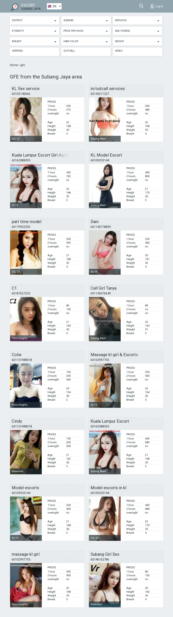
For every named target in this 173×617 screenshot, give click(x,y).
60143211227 (100, 94)
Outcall (69, 50)
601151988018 (22, 360)
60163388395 (21, 160)
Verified (17, 50)
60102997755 (100, 360)
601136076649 (101, 293)
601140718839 (101, 227)
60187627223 (21, 293)
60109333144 (100, 160)
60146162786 (100, 559)
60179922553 (21, 227)
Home (14, 65)
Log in (157, 6)
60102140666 (21, 94)
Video (119, 50)
